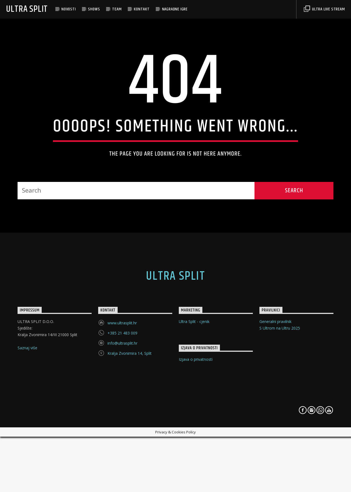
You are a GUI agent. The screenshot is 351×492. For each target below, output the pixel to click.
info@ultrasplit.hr (122, 450)
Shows (94, 9)
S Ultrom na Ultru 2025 (279, 435)
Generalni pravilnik (275, 428)
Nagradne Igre (175, 9)
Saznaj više (27, 455)
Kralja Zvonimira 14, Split (129, 460)
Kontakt (142, 9)
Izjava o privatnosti (196, 466)
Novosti (68, 9)
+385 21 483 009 (122, 440)
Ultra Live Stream (324, 9)
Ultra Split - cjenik (194, 428)
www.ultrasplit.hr (122, 430)
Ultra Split (27, 9)
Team (116, 9)
